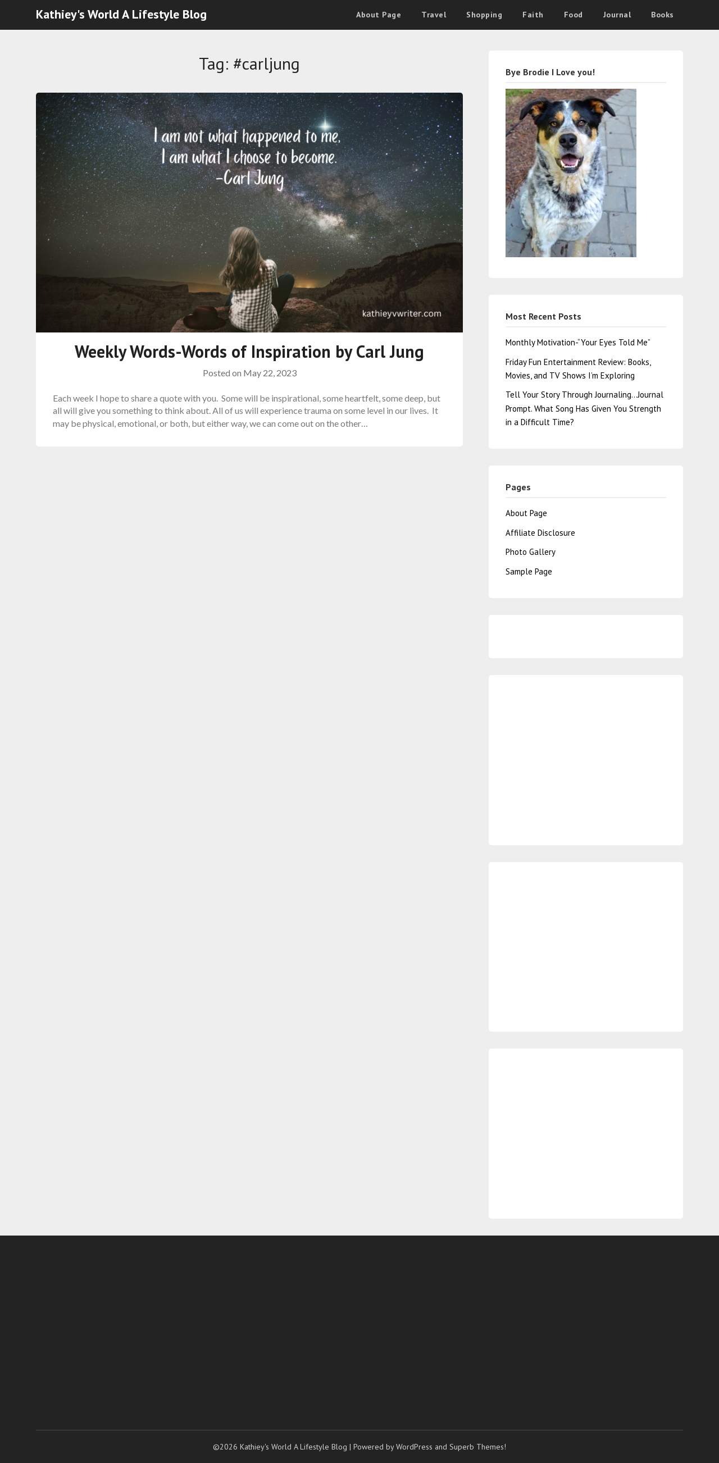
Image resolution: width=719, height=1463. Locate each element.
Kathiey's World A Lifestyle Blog (121, 14)
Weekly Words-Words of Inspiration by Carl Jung (249, 351)
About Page (378, 15)
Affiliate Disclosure (540, 532)
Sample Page (529, 571)
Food (573, 15)
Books (662, 15)
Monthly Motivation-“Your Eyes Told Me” (578, 342)
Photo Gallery (531, 551)
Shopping (484, 15)
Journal (617, 15)
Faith (533, 15)
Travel (433, 15)
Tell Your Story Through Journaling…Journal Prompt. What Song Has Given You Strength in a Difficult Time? (584, 408)
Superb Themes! (477, 1447)
